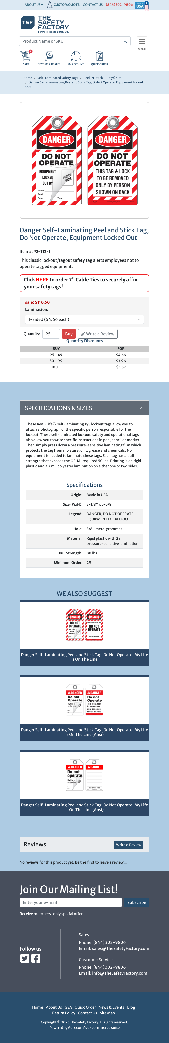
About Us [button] (32, 5)
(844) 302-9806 (119, 5)
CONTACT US (93, 5)
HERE (42, 280)
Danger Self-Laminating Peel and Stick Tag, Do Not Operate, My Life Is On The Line (84, 657)
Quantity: (32, 333)
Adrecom (76, 1027)
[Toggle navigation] (142, 41)
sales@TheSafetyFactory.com (120, 948)
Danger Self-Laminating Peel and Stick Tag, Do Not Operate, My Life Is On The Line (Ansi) (84, 732)
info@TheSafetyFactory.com (119, 973)
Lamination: (36, 309)
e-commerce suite (103, 1027)
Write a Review (97, 333)
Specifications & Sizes (58, 408)
